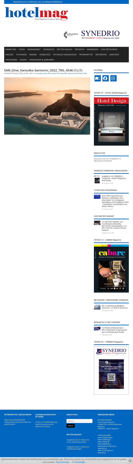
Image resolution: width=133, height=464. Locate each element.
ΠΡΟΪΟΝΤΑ (79, 49)
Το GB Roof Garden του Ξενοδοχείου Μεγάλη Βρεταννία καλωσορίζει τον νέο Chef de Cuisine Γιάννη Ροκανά (114, 226)
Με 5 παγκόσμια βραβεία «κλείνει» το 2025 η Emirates (115, 307)
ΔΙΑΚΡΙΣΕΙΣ (114, 54)
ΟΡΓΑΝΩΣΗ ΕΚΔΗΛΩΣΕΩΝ (65, 54)
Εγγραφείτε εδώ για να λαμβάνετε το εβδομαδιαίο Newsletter (107, 160)
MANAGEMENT (34, 49)
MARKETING (10, 49)
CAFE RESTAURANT (109, 49)
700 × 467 (28, 73)
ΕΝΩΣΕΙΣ (9, 54)
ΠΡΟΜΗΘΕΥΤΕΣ (86, 54)
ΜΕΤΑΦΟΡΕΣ (101, 54)
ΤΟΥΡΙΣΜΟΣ (21, 54)
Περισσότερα (62, 462)
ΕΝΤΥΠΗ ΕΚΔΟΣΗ (64, 49)
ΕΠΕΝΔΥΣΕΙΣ (45, 54)
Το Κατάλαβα (78, 462)
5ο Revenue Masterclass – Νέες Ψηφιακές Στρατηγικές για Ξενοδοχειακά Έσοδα (114, 330)
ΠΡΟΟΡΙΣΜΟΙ (11, 59)
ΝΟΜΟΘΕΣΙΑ (92, 49)
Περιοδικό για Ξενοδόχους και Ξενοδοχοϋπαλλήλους (37, 2)
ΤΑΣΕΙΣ (22, 49)
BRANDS (33, 54)
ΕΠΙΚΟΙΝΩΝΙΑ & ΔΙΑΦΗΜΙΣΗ (41, 59)
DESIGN (23, 59)
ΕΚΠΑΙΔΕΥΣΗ (48, 49)
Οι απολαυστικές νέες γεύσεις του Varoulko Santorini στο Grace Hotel (60, 73)
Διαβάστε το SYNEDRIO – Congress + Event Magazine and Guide (114, 178)
